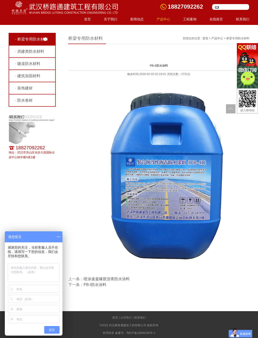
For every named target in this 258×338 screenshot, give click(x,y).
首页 (87, 19)
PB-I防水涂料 (95, 285)
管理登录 (108, 333)
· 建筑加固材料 (27, 76)
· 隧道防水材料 (27, 64)
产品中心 (163, 19)
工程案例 (190, 19)
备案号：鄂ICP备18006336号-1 (135, 333)
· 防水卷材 (24, 100)
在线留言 (216, 19)
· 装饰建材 (24, 88)
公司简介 (126, 317)
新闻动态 (137, 19)
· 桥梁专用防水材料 (31, 39)
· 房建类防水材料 (29, 51)
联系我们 (242, 19)
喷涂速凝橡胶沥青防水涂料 (107, 279)
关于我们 (110, 19)
